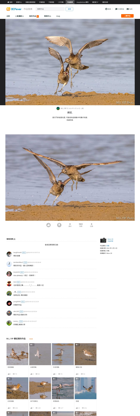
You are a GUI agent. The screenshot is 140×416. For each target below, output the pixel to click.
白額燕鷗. (33, 367)
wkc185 (16, 311)
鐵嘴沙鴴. (79, 367)
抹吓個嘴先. (34, 401)
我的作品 (34, 16)
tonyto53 (16, 272)
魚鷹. (77, 401)
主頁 (8, 16)
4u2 (14, 282)
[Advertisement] (70, 128)
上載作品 (127, 16)
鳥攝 (107, 246)
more (31, 339)
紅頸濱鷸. (11, 401)
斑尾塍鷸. (11, 367)
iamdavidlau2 (18, 262)
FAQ (58, 16)
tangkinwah (17, 252)
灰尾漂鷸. (56, 367)
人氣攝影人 (19, 16)
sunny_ (16, 321)
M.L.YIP (61, 108)
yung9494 (17, 301)
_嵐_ (15, 292)
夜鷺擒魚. (56, 401)
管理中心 (47, 16)
